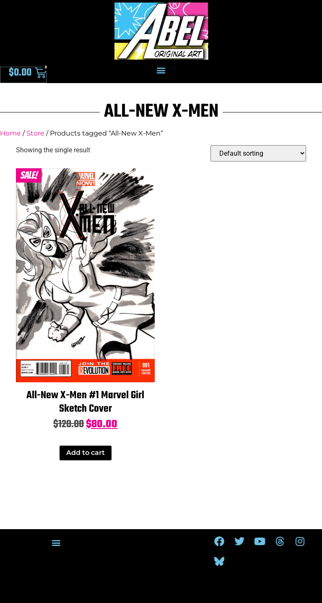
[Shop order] (258, 153)
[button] (161, 70)
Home (10, 133)
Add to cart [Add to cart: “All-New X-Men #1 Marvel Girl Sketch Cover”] (85, 453)
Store (35, 133)
